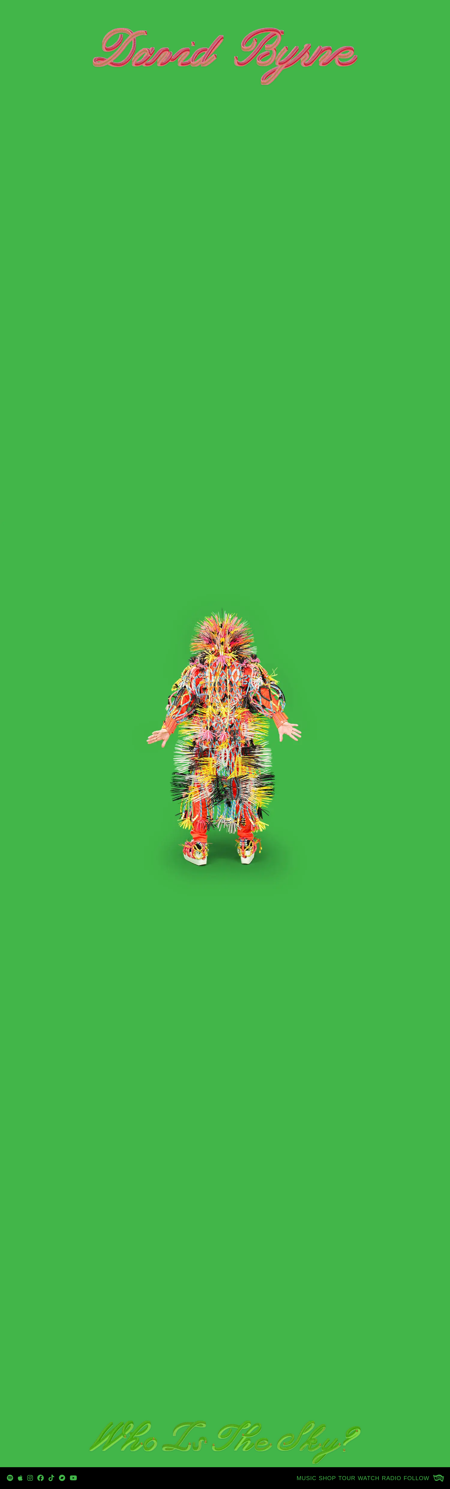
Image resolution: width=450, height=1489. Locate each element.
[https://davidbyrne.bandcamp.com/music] (62, 1478)
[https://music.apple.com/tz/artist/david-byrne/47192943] (20, 1478)
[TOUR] (347, 1478)
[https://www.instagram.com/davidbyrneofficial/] (30, 1478)
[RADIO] (391, 1478)
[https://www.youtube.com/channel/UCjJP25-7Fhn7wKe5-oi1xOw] (73, 1478)
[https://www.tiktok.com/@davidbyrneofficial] (51, 1478)
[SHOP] (327, 1478)
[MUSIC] (307, 1478)
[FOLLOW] (416, 1478)
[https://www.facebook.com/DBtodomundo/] (40, 1478)
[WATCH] (369, 1478)
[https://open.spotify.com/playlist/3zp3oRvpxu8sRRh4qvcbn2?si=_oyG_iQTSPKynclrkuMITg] (10, 1478)
